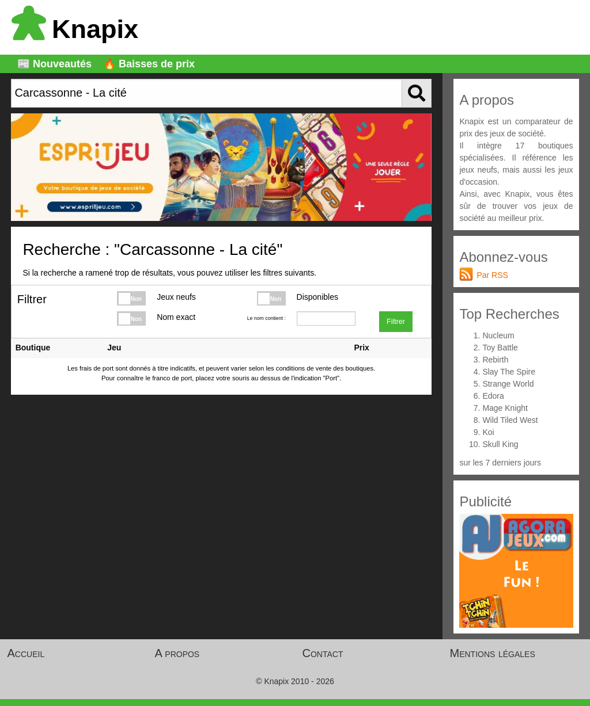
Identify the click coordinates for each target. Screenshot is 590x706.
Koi (488, 432)
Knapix (75, 29)
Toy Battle (499, 347)
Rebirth (495, 359)
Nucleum (498, 335)
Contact (322, 653)
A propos (177, 653)
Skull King (500, 444)
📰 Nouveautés (54, 64)
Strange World (508, 383)
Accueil (26, 653)
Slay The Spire (508, 371)
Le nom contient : (266, 318)
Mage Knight (505, 408)
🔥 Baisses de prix (149, 64)
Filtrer (396, 322)
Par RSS (492, 275)
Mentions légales (492, 653)
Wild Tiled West (510, 420)
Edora (493, 395)
